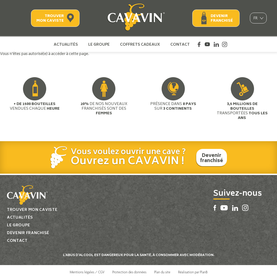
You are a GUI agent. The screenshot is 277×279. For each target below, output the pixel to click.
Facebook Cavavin (199, 44)
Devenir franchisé (222, 18)
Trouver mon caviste (50, 18)
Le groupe (99, 44)
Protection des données (129, 272)
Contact (180, 44)
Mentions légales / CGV (87, 272)
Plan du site (162, 272)
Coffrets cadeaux (140, 44)
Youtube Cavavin (207, 44)
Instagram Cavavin (224, 44)
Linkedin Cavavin (216, 44)
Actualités (66, 44)
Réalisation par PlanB (193, 272)
